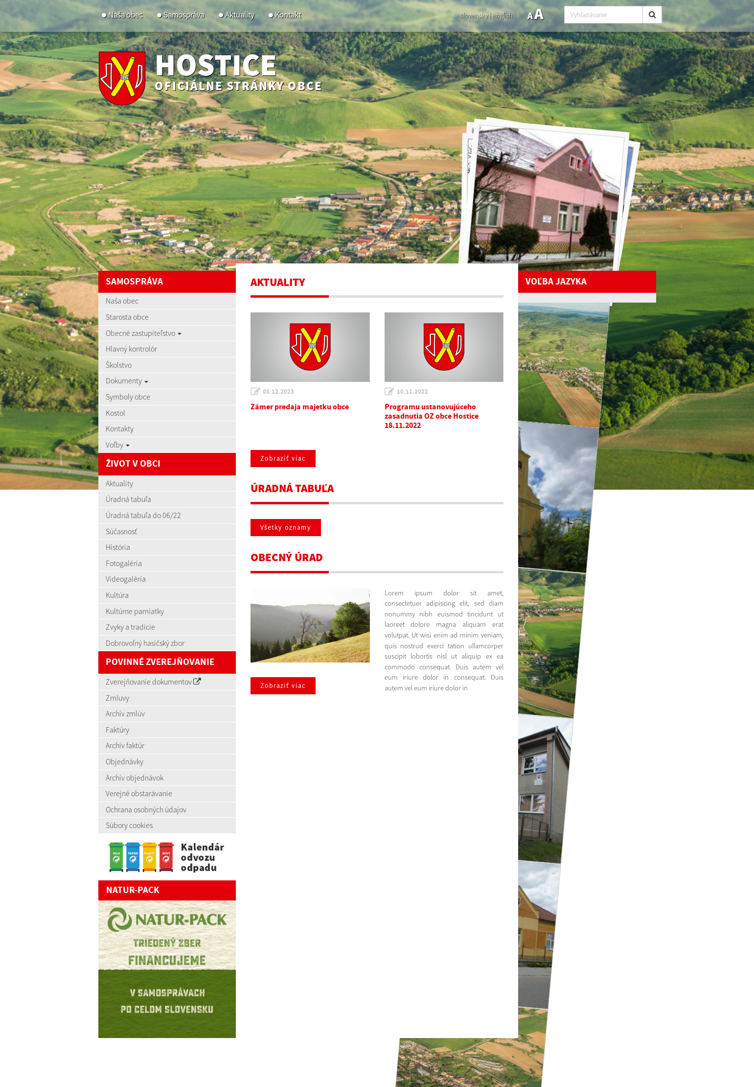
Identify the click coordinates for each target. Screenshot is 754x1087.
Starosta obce (127, 317)
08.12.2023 (278, 391)
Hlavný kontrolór (131, 349)
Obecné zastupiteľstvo (144, 333)
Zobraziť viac (283, 458)
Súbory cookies (129, 825)
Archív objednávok (134, 777)
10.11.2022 (412, 391)
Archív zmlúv (125, 713)
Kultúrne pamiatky (135, 611)
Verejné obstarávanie (139, 793)
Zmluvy (117, 698)
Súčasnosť (121, 531)
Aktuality (239, 15)
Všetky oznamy (285, 527)
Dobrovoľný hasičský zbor (145, 643)
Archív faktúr (125, 745)
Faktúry (117, 729)
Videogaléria (126, 579)
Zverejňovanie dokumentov (153, 681)
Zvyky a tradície (130, 627)
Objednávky (124, 761)
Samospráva (183, 15)
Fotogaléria (124, 563)
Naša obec (125, 15)
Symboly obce (128, 397)
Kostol (115, 413)
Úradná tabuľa (128, 499)
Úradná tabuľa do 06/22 (143, 515)
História (118, 547)
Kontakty (120, 428)
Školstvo (119, 365)
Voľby (118, 444)
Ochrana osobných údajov (146, 809)
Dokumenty (127, 380)
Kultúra (117, 595)
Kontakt (288, 15)
